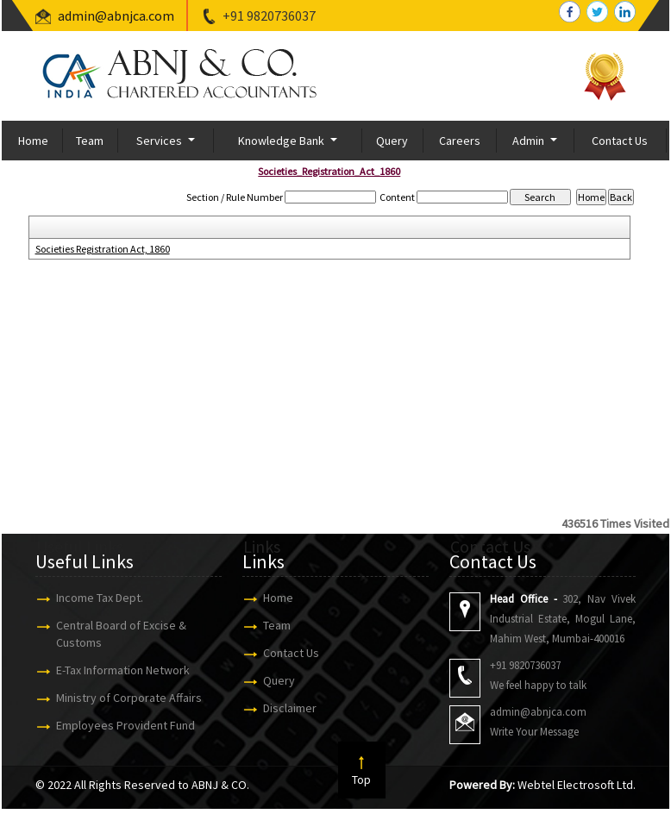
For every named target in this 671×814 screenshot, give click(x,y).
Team (89, 140)
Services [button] (160, 140)
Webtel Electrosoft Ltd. (576, 784)
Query (392, 140)
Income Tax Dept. (91, 597)
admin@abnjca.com (116, 15)
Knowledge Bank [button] (282, 140)
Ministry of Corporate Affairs (121, 697)
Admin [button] (529, 140)
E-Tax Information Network (115, 670)
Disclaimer (282, 708)
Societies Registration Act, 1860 (102, 248)
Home (33, 140)
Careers (459, 140)
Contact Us (620, 140)
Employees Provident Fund (117, 725)
